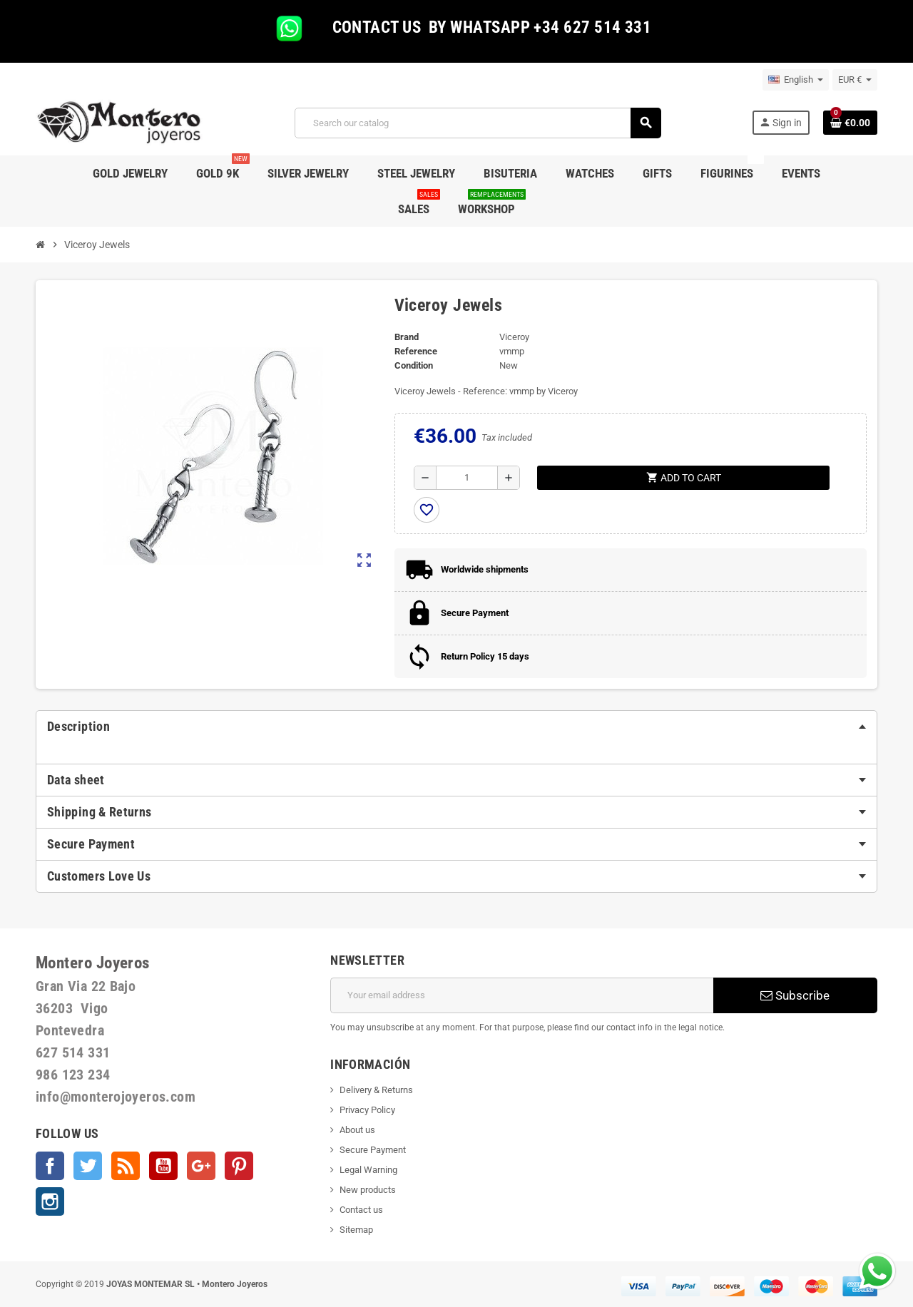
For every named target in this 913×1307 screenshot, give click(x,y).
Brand (406, 337)
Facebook (50, 1166)
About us (357, 1129)
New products (368, 1189)
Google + (201, 1166)
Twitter (87, 1166)
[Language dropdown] (795, 80)
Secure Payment (373, 1149)
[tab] (456, 726)
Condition (413, 365)
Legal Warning (368, 1169)
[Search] (477, 123)
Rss (125, 1166)
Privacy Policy (367, 1109)
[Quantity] (467, 477)
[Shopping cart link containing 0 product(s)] (850, 123)
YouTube (163, 1166)
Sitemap (356, 1229)
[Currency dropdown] (854, 80)
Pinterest (239, 1166)
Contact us (361, 1209)
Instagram (50, 1201)
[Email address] (521, 995)
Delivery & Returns (376, 1090)
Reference (415, 351)
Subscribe (795, 995)
